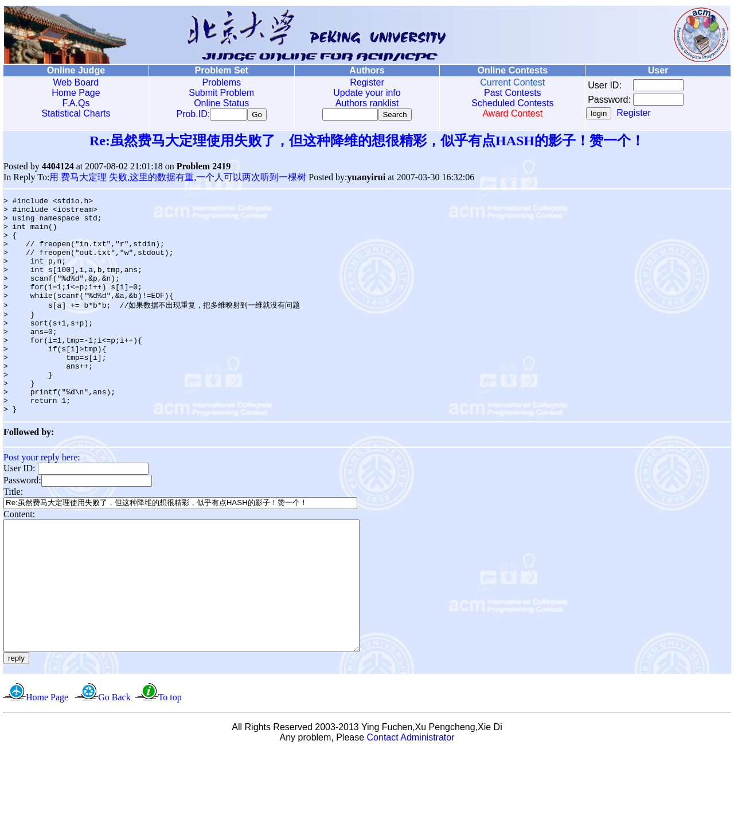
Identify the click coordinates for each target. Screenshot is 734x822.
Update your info (366, 93)
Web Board (76, 82)
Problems (221, 82)
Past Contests (512, 93)
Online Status (221, 103)
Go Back (114, 767)
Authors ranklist (367, 103)
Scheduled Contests (512, 103)
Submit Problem (221, 93)
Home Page (76, 93)
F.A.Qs (75, 103)
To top (170, 767)
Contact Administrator (411, 807)
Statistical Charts (75, 113)
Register (367, 82)
